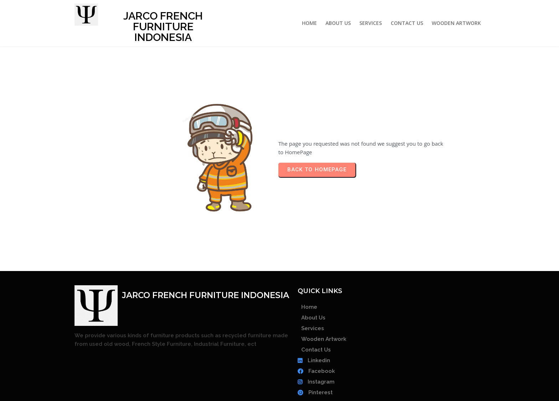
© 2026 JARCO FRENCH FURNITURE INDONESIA (279, 383)
